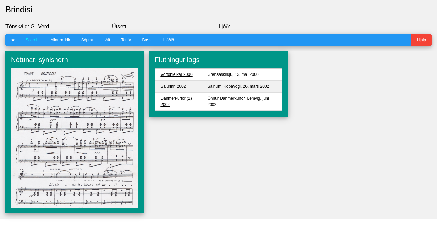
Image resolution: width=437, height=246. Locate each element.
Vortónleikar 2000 (176, 74)
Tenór (126, 40)
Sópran (88, 40)
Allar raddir (60, 40)
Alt (107, 40)
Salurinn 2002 (173, 86)
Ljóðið (168, 40)
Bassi (147, 40)
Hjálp (421, 40)
